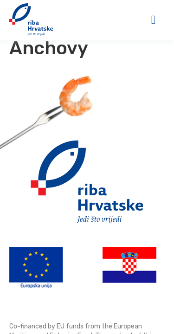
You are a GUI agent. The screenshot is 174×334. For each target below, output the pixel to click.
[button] (153, 20)
